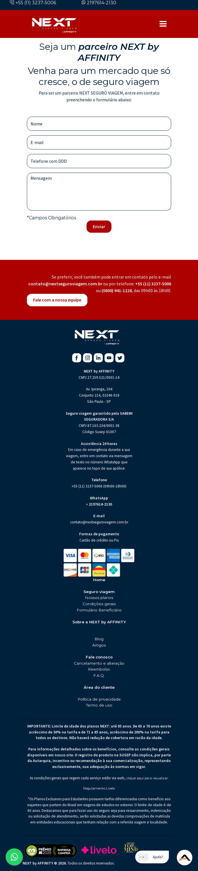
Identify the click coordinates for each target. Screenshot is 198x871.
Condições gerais (99, 604)
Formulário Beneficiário (99, 610)
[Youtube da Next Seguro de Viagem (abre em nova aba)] (109, 358)
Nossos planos (99, 597)
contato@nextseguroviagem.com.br (65, 283)
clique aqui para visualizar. (147, 778)
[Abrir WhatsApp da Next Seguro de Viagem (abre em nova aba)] (14, 856)
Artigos (99, 645)
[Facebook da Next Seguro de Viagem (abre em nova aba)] (76, 358)
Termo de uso (99, 705)
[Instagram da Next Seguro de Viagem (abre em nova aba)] (87, 358)
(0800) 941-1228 (117, 290)
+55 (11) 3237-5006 (36, 2)
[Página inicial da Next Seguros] (54, 23)
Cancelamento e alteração (99, 663)
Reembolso (99, 669)
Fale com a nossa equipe (57, 300)
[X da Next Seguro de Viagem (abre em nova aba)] (119, 358)
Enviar (99, 226)
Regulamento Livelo (99, 788)
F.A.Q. (99, 675)
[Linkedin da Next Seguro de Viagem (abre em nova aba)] (98, 358)
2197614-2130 (101, 2)
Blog (99, 639)
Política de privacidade (99, 699)
